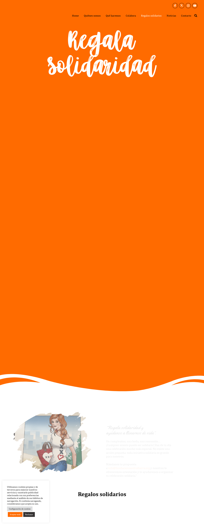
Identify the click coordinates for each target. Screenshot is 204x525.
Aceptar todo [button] (15, 514)
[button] (196, 16)
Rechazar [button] (29, 514)
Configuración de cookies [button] (20, 509)
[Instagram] (188, 5)
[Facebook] (175, 5)
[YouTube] (194, 5)
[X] (181, 5)
